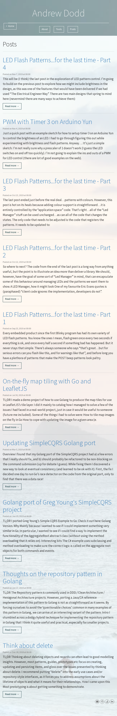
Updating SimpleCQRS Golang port (49, 443)
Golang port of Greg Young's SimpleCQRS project (57, 506)
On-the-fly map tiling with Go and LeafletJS (47, 385)
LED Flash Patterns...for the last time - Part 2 (57, 251)
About (45, 29)
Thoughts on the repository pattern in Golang (52, 577)
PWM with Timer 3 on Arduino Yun (47, 122)
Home (10, 26)
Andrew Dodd (58, 13)
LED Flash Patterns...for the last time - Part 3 (57, 185)
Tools (59, 29)
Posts (73, 29)
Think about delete (28, 645)
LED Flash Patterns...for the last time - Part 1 (57, 318)
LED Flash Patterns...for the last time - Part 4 (57, 63)
